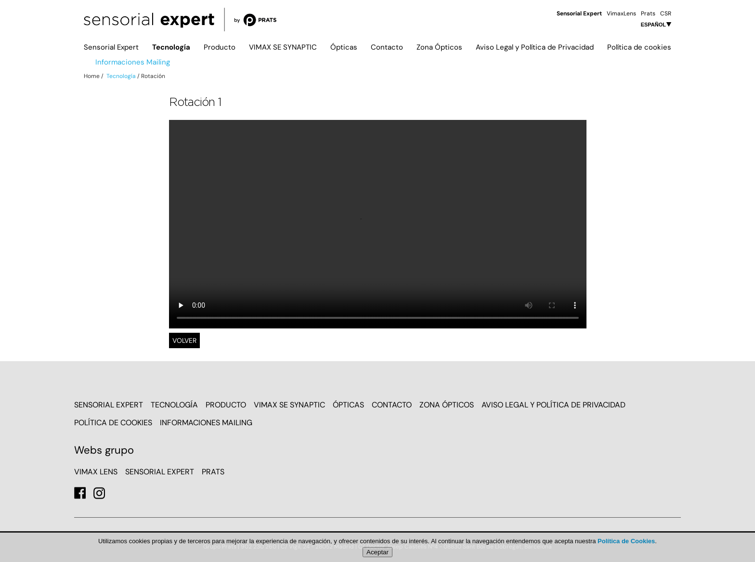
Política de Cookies (626, 541)
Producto (219, 47)
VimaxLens (621, 13)
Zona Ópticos (439, 47)
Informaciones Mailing (132, 62)
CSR (665, 13)
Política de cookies (639, 47)
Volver (184, 340)
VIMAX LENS (95, 472)
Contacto (387, 47)
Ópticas (343, 47)
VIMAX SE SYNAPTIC (283, 47)
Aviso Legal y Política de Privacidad (535, 47)
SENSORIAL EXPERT (159, 472)
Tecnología (171, 47)
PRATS (213, 472)
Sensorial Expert (111, 47)
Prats (648, 13)
